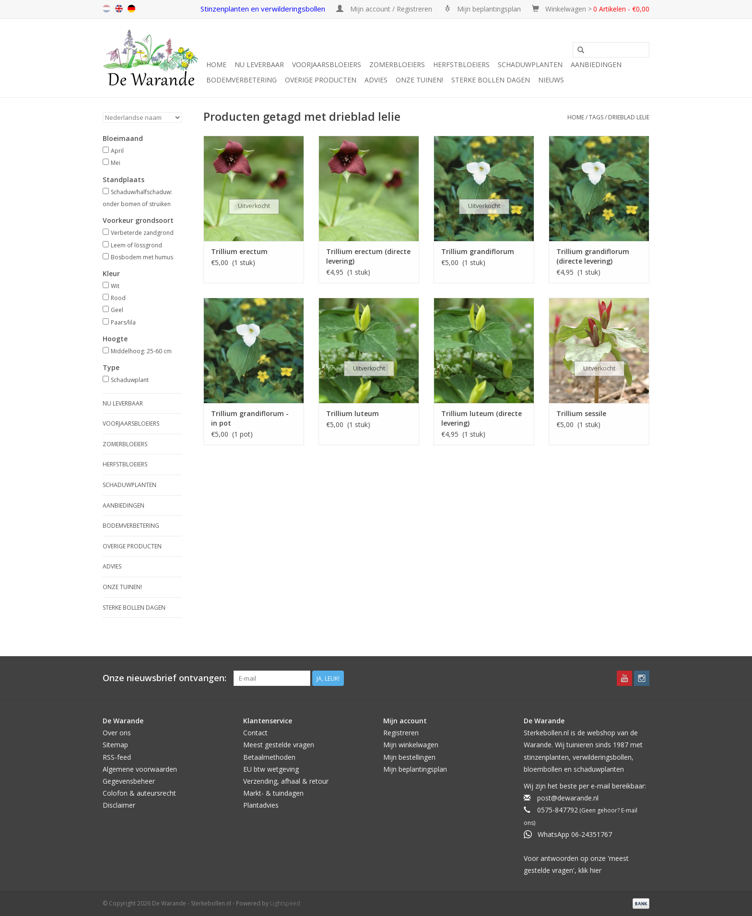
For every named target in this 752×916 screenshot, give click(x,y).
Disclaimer (119, 805)
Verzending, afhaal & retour (286, 781)
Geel (117, 310)
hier (595, 870)
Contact (255, 732)
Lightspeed (285, 903)
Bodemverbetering (241, 79)
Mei (115, 163)
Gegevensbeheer (129, 781)
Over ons (117, 732)
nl (106, 8)
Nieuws (551, 79)
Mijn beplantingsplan (415, 769)
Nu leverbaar (259, 64)
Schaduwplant (130, 380)
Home (216, 64)
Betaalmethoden (269, 757)
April (117, 151)
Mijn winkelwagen (410, 744)
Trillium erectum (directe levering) (368, 256)
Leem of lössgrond (136, 245)
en (119, 8)
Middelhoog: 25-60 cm (141, 351)
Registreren (401, 732)
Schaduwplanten (530, 64)
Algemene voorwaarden (140, 769)
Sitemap (115, 744)
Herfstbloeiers (461, 64)
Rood (118, 298)
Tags (596, 117)
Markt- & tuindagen (273, 793)
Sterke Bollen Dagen (490, 79)
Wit (115, 286)
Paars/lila (123, 322)
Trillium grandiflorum (477, 251)
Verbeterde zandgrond (142, 233)
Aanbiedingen (596, 64)
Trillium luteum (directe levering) (481, 418)
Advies (376, 79)
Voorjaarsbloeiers (326, 64)
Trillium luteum (352, 413)
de (131, 8)
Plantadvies (261, 805)
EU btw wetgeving (271, 769)
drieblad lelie (628, 117)
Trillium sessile (581, 413)
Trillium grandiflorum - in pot (250, 418)
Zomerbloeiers (397, 64)
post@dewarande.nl (568, 797)
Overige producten (320, 79)
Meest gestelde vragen (278, 744)
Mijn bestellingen (409, 757)
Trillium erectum (239, 251)
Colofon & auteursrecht (139, 793)
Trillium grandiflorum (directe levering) (592, 256)
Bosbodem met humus (142, 257)
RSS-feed (117, 757)
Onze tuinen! (419, 79)
